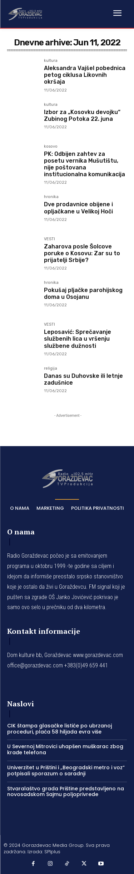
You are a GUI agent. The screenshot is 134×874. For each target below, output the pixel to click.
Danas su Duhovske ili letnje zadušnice (83, 379)
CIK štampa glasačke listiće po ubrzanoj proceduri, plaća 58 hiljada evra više (59, 728)
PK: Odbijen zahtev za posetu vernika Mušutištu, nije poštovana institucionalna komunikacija (84, 164)
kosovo (51, 146)
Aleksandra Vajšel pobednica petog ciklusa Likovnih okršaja (84, 75)
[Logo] (25, 13)
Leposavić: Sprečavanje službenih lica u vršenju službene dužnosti (77, 339)
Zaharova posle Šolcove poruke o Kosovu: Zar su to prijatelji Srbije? (82, 253)
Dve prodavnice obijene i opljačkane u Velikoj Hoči (78, 207)
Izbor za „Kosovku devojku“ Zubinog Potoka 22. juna (82, 115)
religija (50, 368)
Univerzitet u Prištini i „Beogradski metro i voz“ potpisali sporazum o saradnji (66, 770)
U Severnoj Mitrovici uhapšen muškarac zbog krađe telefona (65, 749)
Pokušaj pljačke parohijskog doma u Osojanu (83, 293)
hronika (51, 197)
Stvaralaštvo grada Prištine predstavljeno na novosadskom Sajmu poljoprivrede (65, 791)
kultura (51, 61)
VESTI (49, 239)
